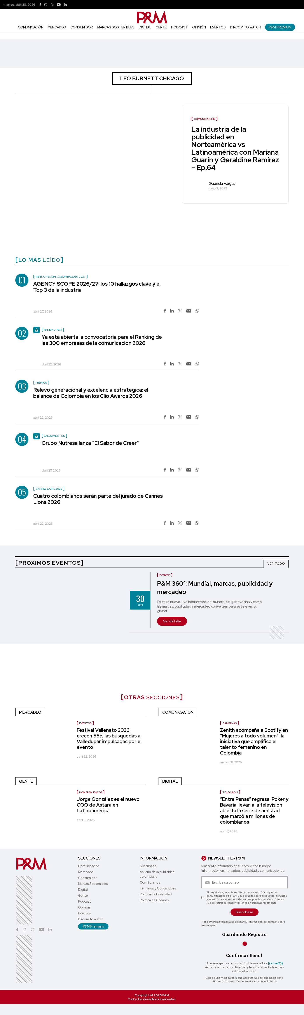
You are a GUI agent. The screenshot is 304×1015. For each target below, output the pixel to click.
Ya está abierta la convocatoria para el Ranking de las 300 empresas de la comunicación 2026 (102, 340)
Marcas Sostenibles (116, 27)
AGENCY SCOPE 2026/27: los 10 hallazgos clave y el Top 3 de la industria (97, 286)
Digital (145, 27)
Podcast (179, 27)
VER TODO (276, 564)
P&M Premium (280, 27)
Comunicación (30, 27)
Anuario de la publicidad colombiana (157, 874)
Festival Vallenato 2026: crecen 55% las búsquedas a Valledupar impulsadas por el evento (109, 738)
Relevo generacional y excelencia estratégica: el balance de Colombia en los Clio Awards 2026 (90, 392)
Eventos (218, 27)
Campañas (229, 723)
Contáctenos (150, 882)
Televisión (230, 792)
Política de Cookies (154, 900)
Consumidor (81, 27)
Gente (161, 27)
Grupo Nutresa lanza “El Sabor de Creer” (90, 443)
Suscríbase (148, 866)
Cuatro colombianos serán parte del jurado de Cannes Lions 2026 (98, 499)
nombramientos (90, 792)
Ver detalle (172, 621)
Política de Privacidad (156, 894)
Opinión (199, 27)
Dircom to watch (245, 27)
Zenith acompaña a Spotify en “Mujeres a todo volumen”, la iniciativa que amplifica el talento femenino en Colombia (254, 741)
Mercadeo (57, 27)
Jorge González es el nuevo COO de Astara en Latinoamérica (108, 805)
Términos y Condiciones (158, 888)
